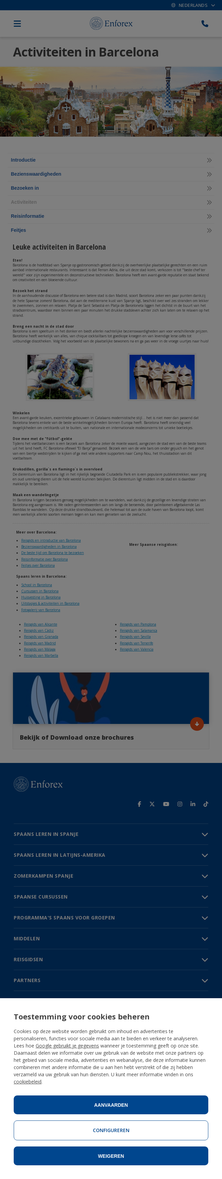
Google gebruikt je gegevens (67, 1045)
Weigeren (111, 1156)
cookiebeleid (27, 1081)
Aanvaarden (111, 1105)
